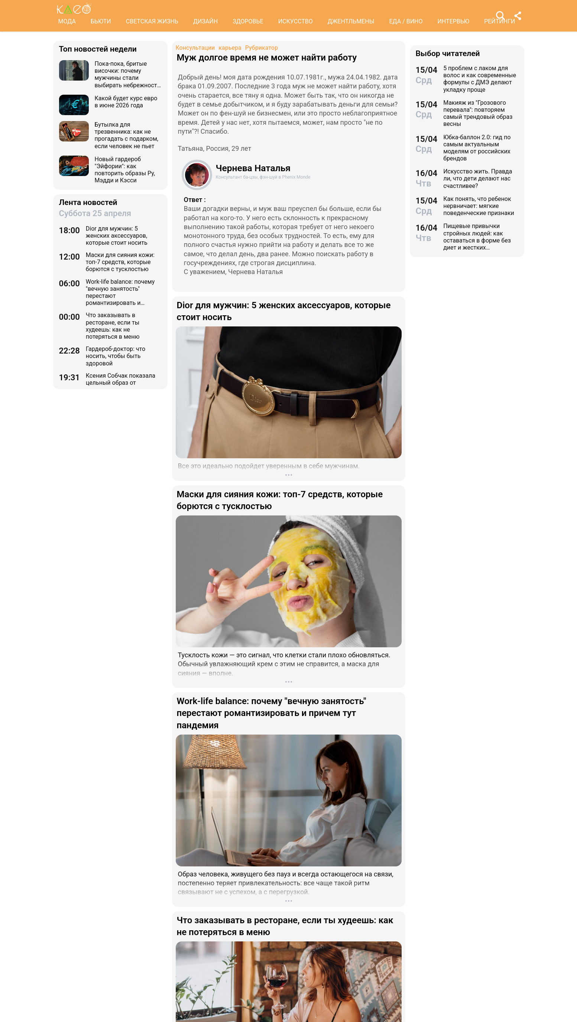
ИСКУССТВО (295, 21)
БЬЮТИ (101, 21)
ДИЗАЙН (205, 21)
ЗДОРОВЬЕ (248, 21)
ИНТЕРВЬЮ (454, 21)
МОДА (67, 21)
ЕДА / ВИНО (405, 21)
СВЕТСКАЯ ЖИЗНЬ (152, 21)
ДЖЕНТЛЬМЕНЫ (351, 21)
